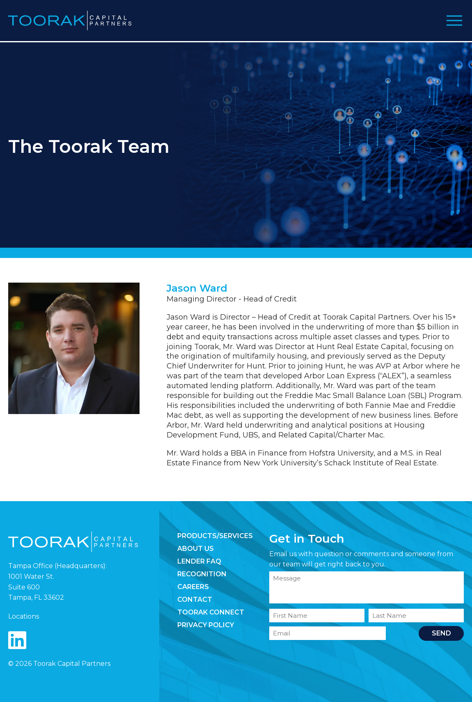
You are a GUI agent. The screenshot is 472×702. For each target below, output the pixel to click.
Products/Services (215, 536)
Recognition (202, 574)
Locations (23, 616)
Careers (193, 587)
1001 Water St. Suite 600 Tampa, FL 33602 (36, 587)
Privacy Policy (205, 625)
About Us (195, 548)
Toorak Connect (210, 612)
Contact (194, 599)
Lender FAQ (199, 561)
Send (441, 633)
